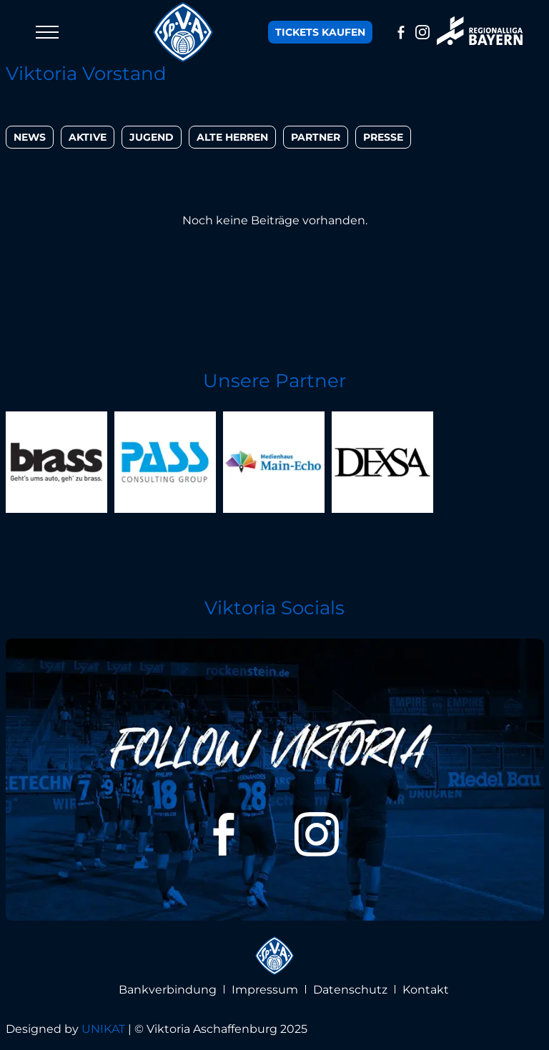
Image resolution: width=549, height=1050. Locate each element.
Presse (383, 137)
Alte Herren (232, 137)
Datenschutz (350, 989)
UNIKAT (103, 1029)
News (30, 137)
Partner (315, 137)
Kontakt (425, 989)
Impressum (265, 989)
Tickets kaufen (320, 32)
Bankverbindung (168, 989)
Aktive (88, 137)
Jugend (151, 137)
